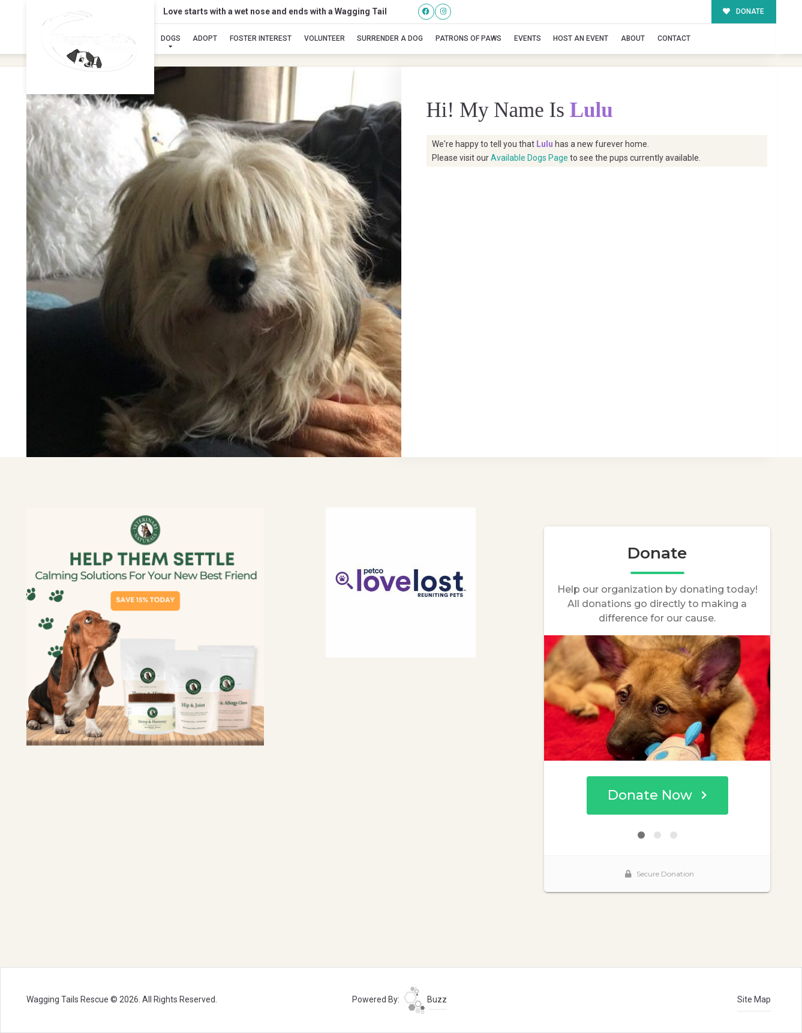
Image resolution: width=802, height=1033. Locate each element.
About (633, 38)
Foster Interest (261, 38)
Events (527, 38)
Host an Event (580, 38)
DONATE (743, 11)
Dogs (171, 38)
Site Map (754, 999)
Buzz (425, 999)
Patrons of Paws (468, 38)
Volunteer (324, 38)
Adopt (205, 38)
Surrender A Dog (390, 38)
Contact (673, 38)
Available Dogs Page (529, 158)
